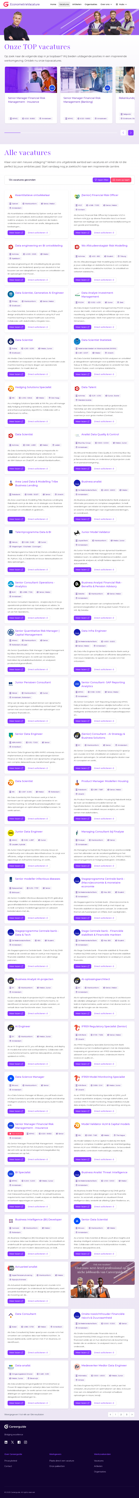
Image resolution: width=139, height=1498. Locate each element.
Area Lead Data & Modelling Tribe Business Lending (36, 483)
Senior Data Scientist (94, 1219)
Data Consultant (25, 1313)
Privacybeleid (10, 1461)
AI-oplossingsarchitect (95, 979)
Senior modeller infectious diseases (37, 878)
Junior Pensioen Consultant (33, 682)
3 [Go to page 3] (126, 1414)
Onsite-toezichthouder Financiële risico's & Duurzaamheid (103, 1315)
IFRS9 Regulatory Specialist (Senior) (104, 1026)
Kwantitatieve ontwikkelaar (32, 195)
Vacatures (64, 4)
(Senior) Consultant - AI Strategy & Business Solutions (103, 735)
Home (53, 4)
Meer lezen (16, 232)
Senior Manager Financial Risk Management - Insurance (34, 1126)
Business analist (91, 481)
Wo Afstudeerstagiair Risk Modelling (104, 245)
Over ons (106, 4)
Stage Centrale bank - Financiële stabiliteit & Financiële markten (102, 932)
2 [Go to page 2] (121, 1414)
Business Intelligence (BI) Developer (38, 1219)
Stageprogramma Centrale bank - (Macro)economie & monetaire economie (103, 882)
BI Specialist (23, 1172)
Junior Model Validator (95, 532)
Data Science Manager (29, 1076)
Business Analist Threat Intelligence (104, 1172)
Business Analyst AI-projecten (34, 979)
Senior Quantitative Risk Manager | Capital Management (37, 632)
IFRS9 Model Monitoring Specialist (103, 1076)
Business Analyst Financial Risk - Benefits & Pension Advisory (101, 584)
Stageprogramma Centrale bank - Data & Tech (37, 932)
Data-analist (23, 1365)
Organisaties (91, 4)
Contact (8, 1466)
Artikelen (76, 4)
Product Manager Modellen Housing (104, 781)
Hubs (121, 4)
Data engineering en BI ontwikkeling (39, 245)
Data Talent (88, 387)
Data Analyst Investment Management (97, 294)
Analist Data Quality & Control (100, 434)
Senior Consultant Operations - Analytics (35, 584)
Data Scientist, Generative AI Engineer (39, 292)
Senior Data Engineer (29, 733)
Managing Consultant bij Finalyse (102, 831)
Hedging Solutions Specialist (33, 387)
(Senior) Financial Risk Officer (99, 195)
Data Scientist (24, 340)
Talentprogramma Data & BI (33, 532)
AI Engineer (22, 1026)
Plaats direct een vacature (61, 1461)
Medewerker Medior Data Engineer (104, 1365)
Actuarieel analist (26, 1266)
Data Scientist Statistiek (96, 340)
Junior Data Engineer (29, 831)
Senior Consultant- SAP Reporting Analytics (103, 684)
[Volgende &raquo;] (132, 1414)
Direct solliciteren (38, 232)
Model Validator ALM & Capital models (105, 1124)
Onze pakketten (57, 1466)
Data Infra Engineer (94, 630)
